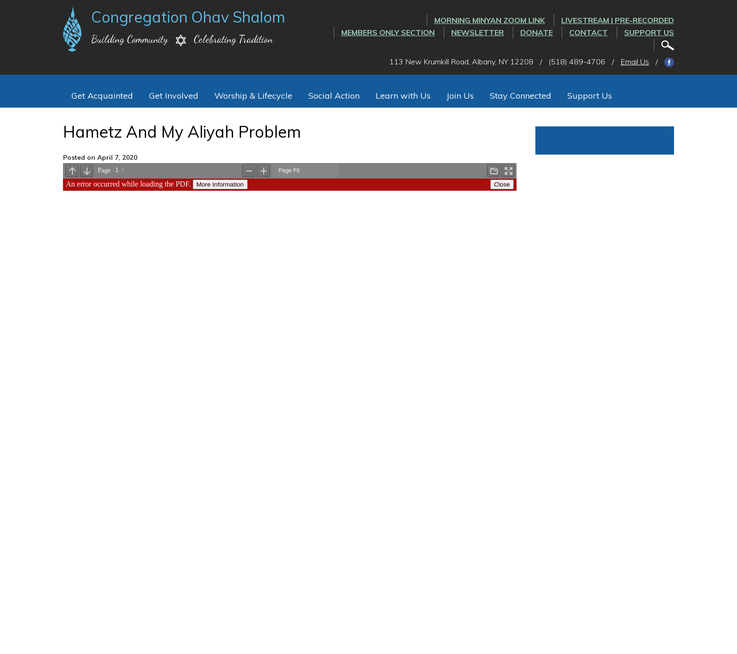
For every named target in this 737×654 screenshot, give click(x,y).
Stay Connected (520, 95)
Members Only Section (388, 32)
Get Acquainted (102, 95)
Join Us (460, 95)
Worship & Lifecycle (253, 95)
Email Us (634, 61)
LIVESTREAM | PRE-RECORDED (617, 20)
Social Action (334, 95)
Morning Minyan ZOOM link (489, 20)
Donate (536, 32)
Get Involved (173, 95)
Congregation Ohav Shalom (188, 17)
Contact (588, 32)
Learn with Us (403, 95)
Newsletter (477, 32)
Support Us (649, 32)
